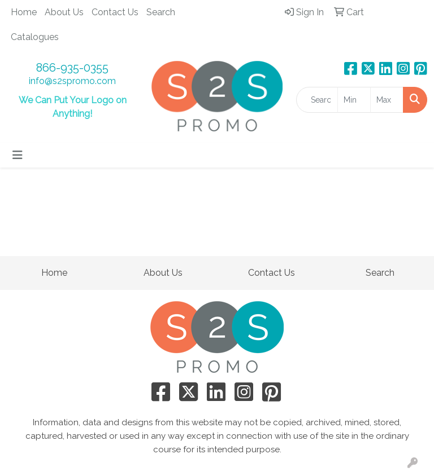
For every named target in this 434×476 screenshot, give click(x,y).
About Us (64, 12)
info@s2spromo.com (72, 81)
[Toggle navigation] (17, 155)
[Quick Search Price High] (386, 100)
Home (24, 12)
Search (160, 12)
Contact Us (115, 12)
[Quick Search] (317, 100)
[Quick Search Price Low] (354, 100)
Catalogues (35, 37)
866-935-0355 (72, 67)
